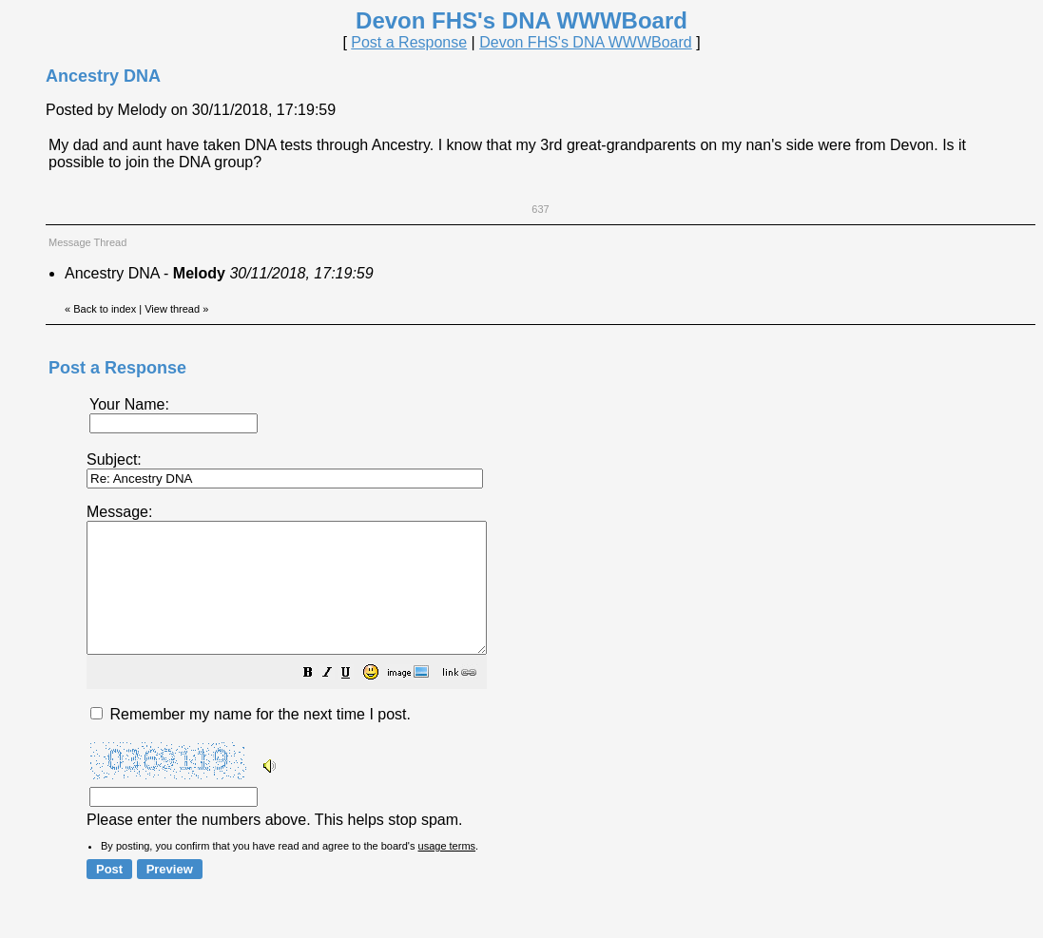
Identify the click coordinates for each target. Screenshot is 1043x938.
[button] (355, 700)
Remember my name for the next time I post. (250, 740)
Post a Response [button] (409, 42)
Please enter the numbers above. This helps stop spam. (554, 678)
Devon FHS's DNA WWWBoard (585, 42)
